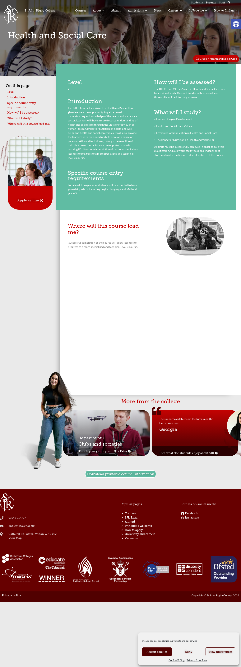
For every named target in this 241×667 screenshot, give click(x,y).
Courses (201, 58)
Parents (211, 2)
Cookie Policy (177, 660)
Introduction (16, 97)
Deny (188, 652)
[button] (236, 24)
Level (10, 92)
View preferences (220, 652)
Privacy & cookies (197, 660)
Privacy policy (11, 595)
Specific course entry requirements (21, 105)
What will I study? (19, 118)
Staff (222, 2)
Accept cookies (156, 652)
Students (197, 2)
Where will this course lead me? (28, 123)
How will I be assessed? (23, 112)
